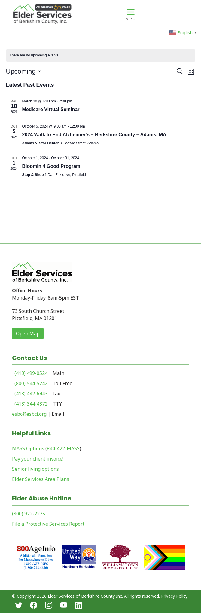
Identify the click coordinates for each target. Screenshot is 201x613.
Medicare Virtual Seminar (51, 109)
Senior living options (35, 469)
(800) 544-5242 (30, 383)
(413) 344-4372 (30, 403)
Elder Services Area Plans (40, 479)
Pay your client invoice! (37, 458)
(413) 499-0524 (30, 373)
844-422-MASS (63, 448)
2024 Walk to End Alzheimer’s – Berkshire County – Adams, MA (94, 134)
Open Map (28, 333)
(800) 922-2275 (28, 513)
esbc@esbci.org (29, 414)
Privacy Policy (174, 596)
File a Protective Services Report (48, 524)
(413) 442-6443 (30, 393)
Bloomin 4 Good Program (51, 166)
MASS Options (28, 448)
